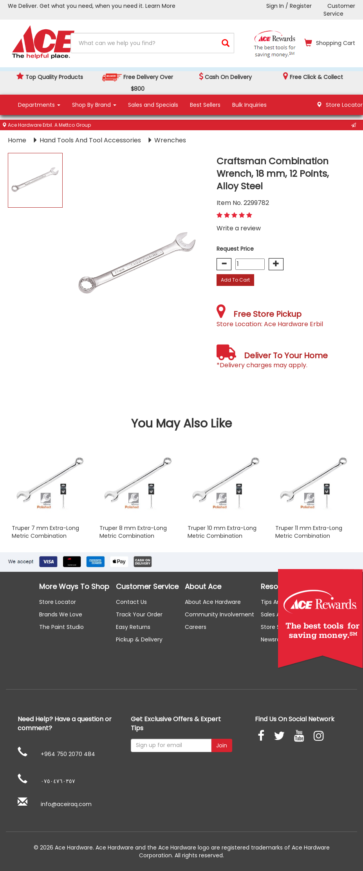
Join (221, 745)
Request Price (235, 249)
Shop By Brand (94, 105)
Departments (39, 105)
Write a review (239, 228)
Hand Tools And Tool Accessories (91, 140)
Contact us (131, 602)
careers (195, 627)
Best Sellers (205, 105)
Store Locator (57, 602)
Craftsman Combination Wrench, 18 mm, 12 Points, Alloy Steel (273, 173)
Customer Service (339, 10)
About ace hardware (213, 602)
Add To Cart (235, 280)
